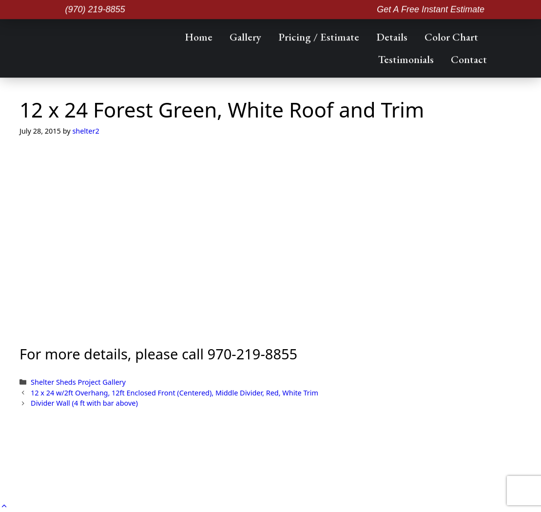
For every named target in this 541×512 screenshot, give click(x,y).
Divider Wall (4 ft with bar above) (84, 403)
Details (391, 36)
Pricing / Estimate (318, 36)
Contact (469, 58)
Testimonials (406, 58)
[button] (4, 506)
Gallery (245, 36)
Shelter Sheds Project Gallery (78, 382)
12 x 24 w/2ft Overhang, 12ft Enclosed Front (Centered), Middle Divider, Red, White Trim (174, 392)
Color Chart (451, 36)
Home (199, 36)
